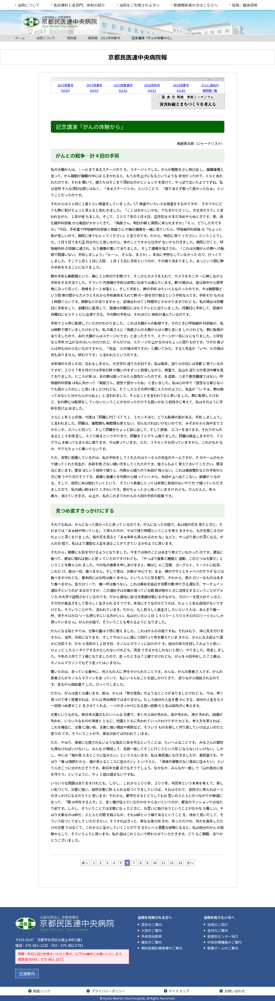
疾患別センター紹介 (222, 936)
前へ (85, 863)
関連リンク (41, 990)
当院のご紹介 (217, 924)
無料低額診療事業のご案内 (161, 948)
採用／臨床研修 (245, 5)
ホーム (20, 38)
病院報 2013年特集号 (104, 38)
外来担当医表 (151, 936)
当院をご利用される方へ (139, 5)
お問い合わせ (234, 990)
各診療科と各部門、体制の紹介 (79, 5)
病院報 (71, 38)
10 (154, 863)
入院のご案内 (151, 930)
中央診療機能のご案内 (224, 942)
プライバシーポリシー (108, 990)
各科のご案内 (217, 930)
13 (180, 863)
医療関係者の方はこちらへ (196, 5)
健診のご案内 (151, 942)
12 (171, 863)
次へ (190, 863)
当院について (29, 5)
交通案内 (27, 973)
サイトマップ (179, 990)
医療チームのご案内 (222, 948)
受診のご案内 (151, 924)
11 (163, 863)
